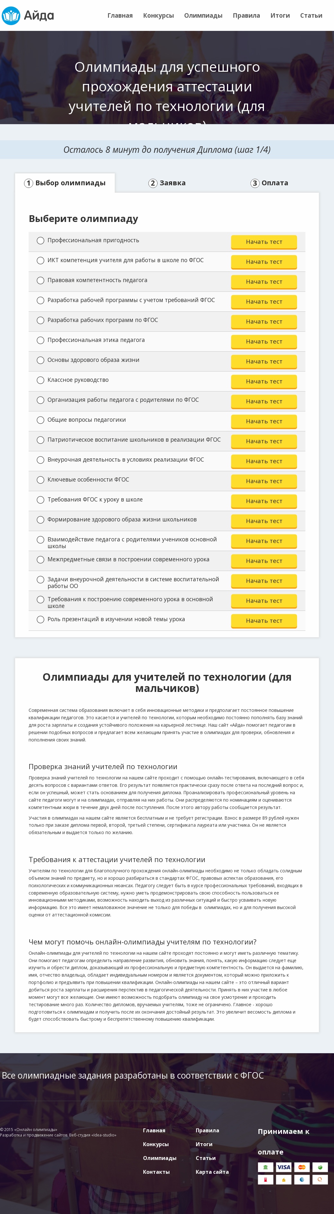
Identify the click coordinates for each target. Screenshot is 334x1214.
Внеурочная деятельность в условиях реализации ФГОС (120, 459)
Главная (120, 15)
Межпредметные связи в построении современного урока (123, 559)
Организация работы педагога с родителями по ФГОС (118, 400)
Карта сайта (212, 1171)
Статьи (311, 15)
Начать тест (264, 241)
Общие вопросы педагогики (81, 420)
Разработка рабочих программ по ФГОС (97, 320)
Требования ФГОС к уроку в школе (90, 499)
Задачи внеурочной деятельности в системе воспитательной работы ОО (128, 582)
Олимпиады (203, 15)
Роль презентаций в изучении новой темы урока (111, 619)
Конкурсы (158, 15)
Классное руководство (73, 380)
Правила (246, 15)
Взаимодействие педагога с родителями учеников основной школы (127, 542)
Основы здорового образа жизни (88, 360)
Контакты (156, 1171)
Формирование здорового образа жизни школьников (117, 519)
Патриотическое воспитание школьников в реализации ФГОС (129, 440)
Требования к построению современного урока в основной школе (125, 602)
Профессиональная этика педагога (91, 340)
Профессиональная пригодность (88, 240)
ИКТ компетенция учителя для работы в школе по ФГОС (120, 260)
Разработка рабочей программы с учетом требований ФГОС (126, 300)
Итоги (280, 15)
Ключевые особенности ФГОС (83, 479)
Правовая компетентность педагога (92, 280)
